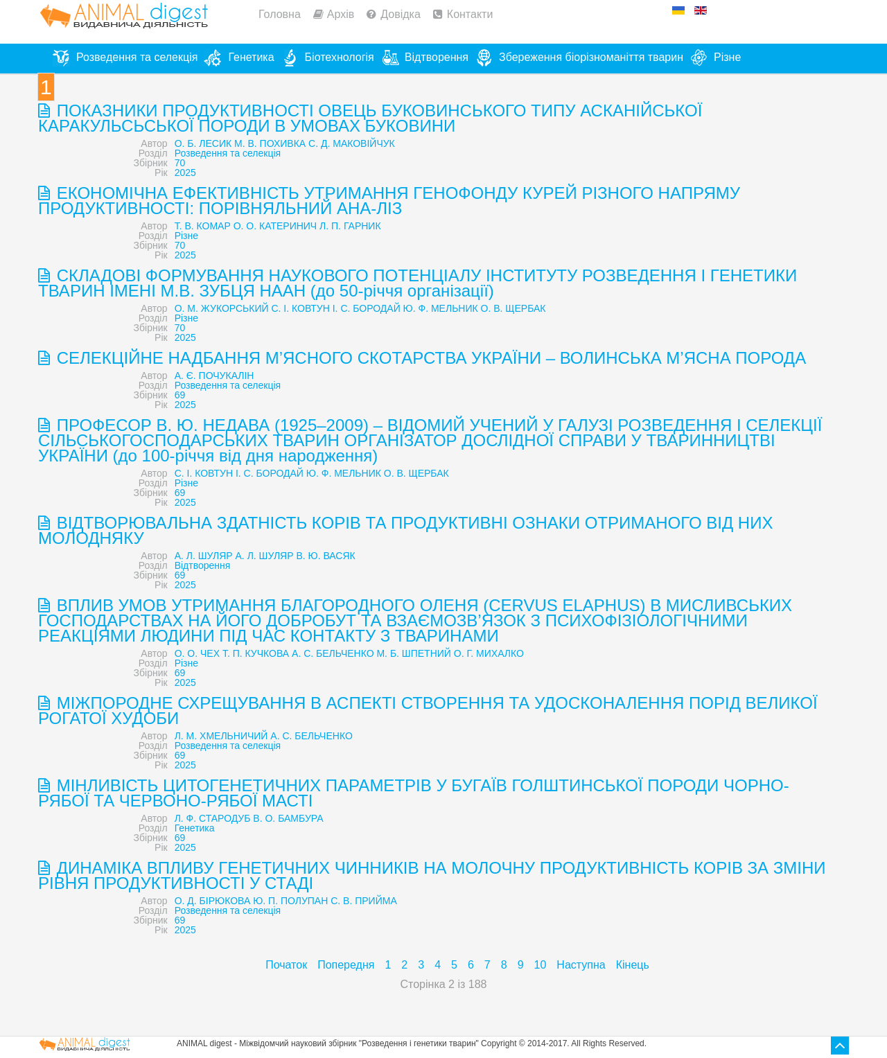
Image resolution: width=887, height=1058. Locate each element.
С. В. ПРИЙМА (364, 900)
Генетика (195, 828)
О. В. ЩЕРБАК (513, 308)
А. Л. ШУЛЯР (204, 555)
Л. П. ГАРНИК (349, 225)
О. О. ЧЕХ (197, 653)
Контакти (470, 14)
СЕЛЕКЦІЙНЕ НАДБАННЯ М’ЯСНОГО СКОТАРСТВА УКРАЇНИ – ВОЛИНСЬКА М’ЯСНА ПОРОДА (429, 358)
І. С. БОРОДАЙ (367, 308)
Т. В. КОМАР (203, 225)
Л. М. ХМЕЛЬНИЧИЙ (221, 735)
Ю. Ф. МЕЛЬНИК (440, 308)
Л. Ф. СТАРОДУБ (213, 818)
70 (180, 162)
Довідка (400, 14)
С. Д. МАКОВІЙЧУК (351, 143)
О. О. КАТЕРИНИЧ (275, 225)
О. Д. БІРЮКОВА (213, 900)
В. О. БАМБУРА (288, 818)
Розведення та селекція (228, 153)
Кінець (632, 965)
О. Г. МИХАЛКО (489, 653)
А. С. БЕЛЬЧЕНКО (333, 653)
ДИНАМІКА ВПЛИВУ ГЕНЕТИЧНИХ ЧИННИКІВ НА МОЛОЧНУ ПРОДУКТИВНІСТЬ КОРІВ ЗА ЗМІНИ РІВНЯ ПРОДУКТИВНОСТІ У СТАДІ (432, 875)
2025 (185, 172)
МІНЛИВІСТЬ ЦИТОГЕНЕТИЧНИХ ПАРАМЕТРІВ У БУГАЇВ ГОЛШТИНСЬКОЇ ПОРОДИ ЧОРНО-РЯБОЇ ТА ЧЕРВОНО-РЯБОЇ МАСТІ (413, 793)
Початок (286, 965)
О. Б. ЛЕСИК (203, 143)
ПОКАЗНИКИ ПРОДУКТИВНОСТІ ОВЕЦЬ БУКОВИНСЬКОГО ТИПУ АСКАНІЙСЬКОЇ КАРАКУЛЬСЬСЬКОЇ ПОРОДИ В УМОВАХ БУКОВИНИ (370, 118)
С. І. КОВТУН (300, 308)
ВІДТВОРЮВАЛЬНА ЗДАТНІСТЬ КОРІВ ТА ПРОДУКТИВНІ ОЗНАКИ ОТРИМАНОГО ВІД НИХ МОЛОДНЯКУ (405, 530)
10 (540, 965)
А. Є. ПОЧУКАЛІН (214, 375)
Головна (279, 14)
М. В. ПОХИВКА (270, 143)
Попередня (345, 965)
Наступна (580, 965)
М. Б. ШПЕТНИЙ (413, 653)
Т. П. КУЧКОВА (255, 653)
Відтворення (203, 565)
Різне (186, 235)
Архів (340, 14)
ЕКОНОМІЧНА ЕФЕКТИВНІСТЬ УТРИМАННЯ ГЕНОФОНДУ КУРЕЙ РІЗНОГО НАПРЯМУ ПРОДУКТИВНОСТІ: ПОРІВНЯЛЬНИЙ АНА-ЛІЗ (389, 201)
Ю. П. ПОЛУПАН (290, 900)
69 (180, 394)
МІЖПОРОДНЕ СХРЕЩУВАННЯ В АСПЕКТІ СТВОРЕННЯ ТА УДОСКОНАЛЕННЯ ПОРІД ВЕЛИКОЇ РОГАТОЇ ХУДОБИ (428, 711)
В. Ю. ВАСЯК (325, 555)
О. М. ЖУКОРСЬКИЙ (222, 308)
